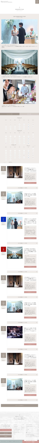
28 (28, 143)
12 (19, 138)
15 (19, 124)
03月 (28, 145)
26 (19, 143)
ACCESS (27, 429)
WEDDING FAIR (16, 432)
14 (28, 138)
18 (33, 124)
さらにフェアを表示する (19, 405)
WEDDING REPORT (29, 426)
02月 (10, 162)
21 (28, 155)
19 (19, 155)
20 (10, 126)
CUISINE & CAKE (17, 429)
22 (19, 126)
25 (33, 126)
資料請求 (5, 436)
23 (5, 143)
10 (10, 138)
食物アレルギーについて (16, 441)
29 (33, 157)
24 (28, 126)
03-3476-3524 (6, 426)
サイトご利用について (10, 441)
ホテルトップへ (22, 441)
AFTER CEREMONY (32, 435)
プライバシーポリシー (3, 441)
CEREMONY (16, 426)
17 (28, 124)
